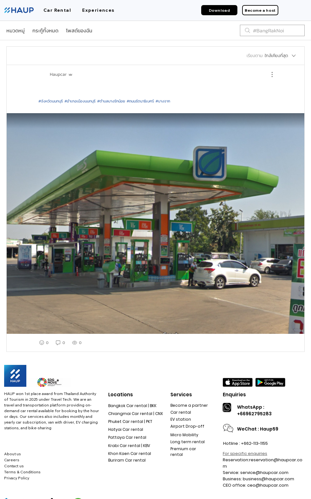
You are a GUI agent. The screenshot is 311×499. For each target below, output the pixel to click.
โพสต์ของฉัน (79, 30)
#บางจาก (163, 101)
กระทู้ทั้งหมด (45, 30)
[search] (272, 30)
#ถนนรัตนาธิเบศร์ (140, 101)
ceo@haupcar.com (267, 485)
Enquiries (234, 394)
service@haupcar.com (264, 473)
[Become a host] (260, 10)
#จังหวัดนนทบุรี (50, 101)
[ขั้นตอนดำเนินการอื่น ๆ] (269, 74)
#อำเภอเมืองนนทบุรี (80, 101)
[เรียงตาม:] (272, 56)
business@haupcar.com (268, 479)
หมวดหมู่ (15, 30)
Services (181, 394)
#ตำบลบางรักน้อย (111, 101)
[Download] (219, 10)
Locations (120, 394)
